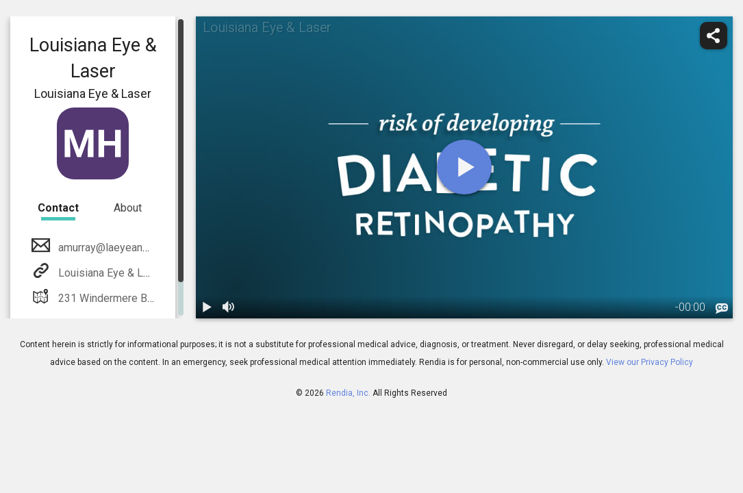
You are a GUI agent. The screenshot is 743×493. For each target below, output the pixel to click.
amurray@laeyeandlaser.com (124, 247)
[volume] (229, 307)
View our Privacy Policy (649, 362)
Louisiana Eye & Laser (109, 272)
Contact (58, 207)
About (128, 207)
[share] (713, 35)
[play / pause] (207, 307)
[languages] (722, 308)
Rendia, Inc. (348, 393)
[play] (464, 167)
